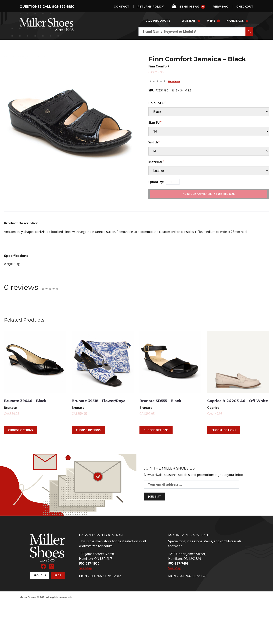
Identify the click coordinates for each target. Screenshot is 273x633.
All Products (158, 20)
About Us (39, 580)
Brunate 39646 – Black (32, 400)
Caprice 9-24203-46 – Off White (233, 403)
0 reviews (174, 81)
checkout (244, 6)
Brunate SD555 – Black (167, 400)
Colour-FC (156, 103)
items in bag (188, 6)
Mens (211, 20)
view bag (220, 6)
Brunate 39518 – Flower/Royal (92, 403)
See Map (85, 574)
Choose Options (20, 435)
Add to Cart (209, 193)
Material (155, 162)
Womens (188, 20)
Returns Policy (150, 6)
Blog (57, 580)
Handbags (235, 20)
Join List (154, 502)
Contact (121, 6)
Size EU (154, 122)
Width (153, 142)
